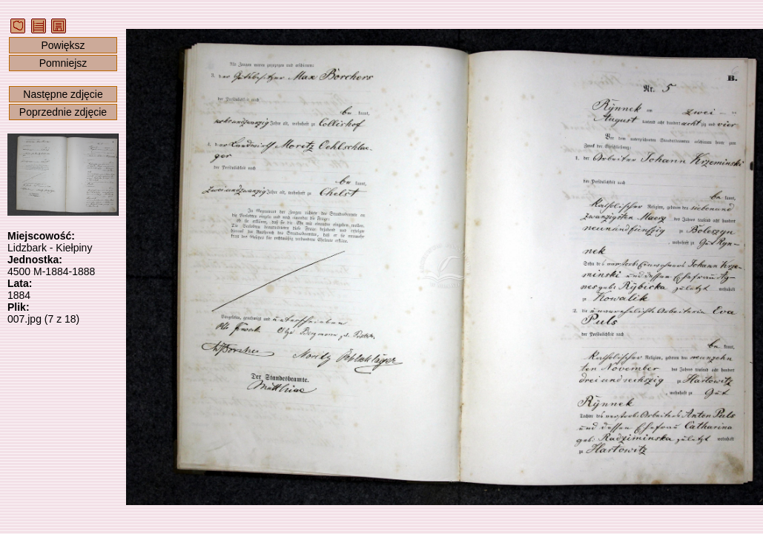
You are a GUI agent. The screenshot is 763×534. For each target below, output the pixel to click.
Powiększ (63, 45)
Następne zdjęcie (62, 94)
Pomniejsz (63, 63)
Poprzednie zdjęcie (63, 112)
